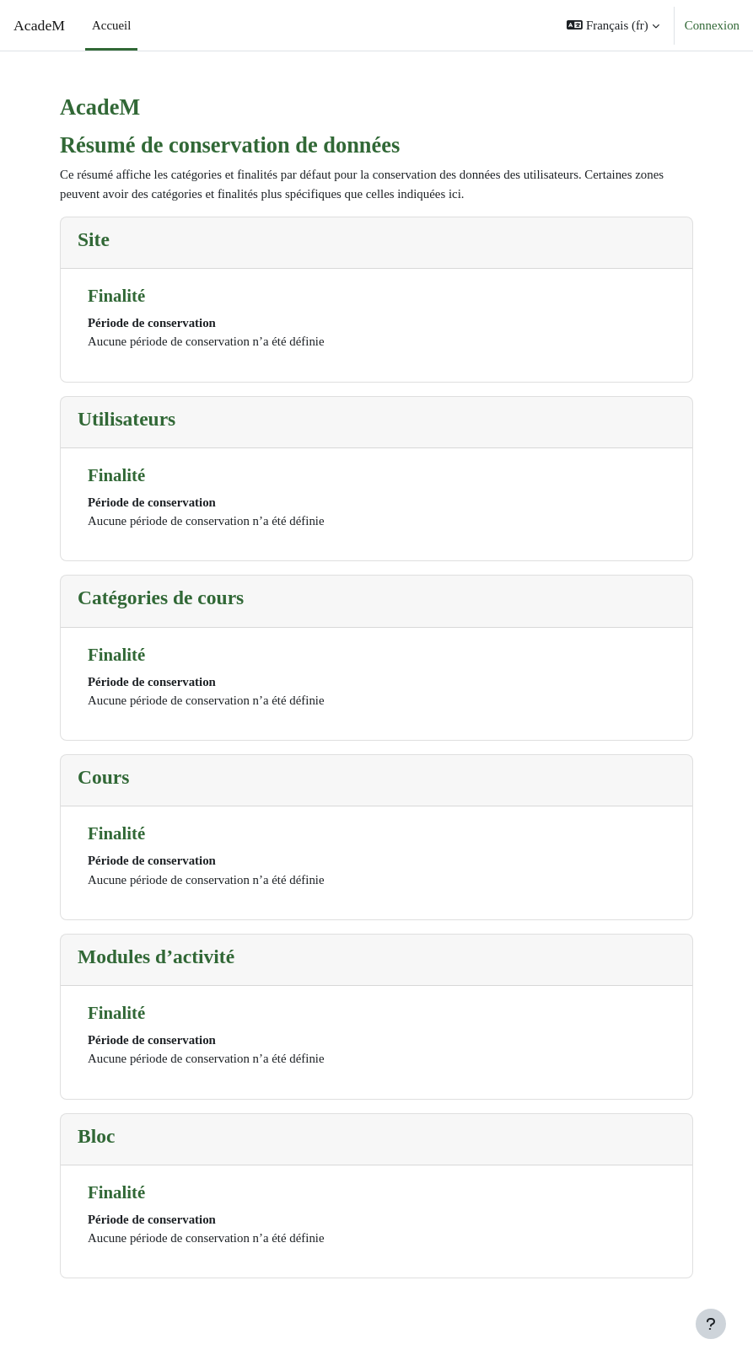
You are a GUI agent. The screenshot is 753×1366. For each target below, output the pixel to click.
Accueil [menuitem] (111, 25)
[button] (613, 25)
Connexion (712, 25)
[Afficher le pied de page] (711, 1324)
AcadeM (39, 25)
